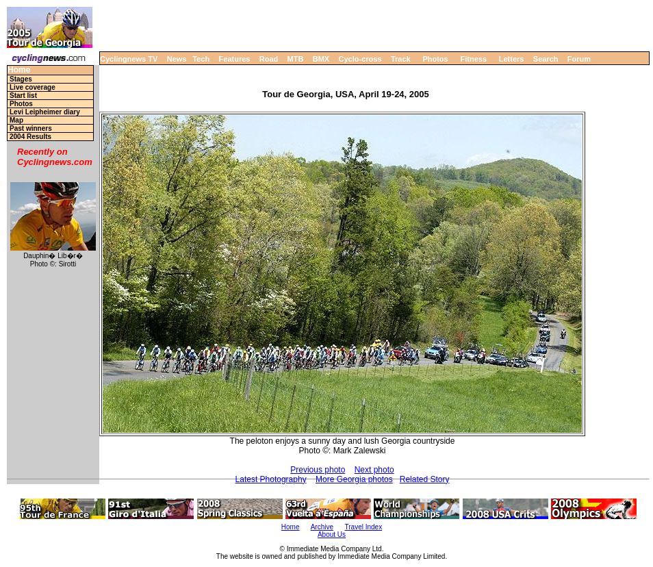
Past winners (31, 128)
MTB (295, 59)
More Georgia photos (354, 479)
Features (235, 59)
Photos (435, 59)
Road (269, 59)
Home (19, 70)
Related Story (425, 479)
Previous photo (317, 470)
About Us (332, 534)
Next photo (374, 470)
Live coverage (32, 87)
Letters (511, 59)
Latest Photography (271, 479)
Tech (200, 59)
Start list (23, 95)
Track (401, 59)
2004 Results (30, 136)
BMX (321, 59)
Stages (21, 79)
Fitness (473, 59)
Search (546, 59)
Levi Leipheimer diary (45, 112)
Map (16, 120)
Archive (322, 527)
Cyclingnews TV (128, 59)
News (177, 59)
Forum (579, 59)
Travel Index (364, 527)
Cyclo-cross (360, 59)
